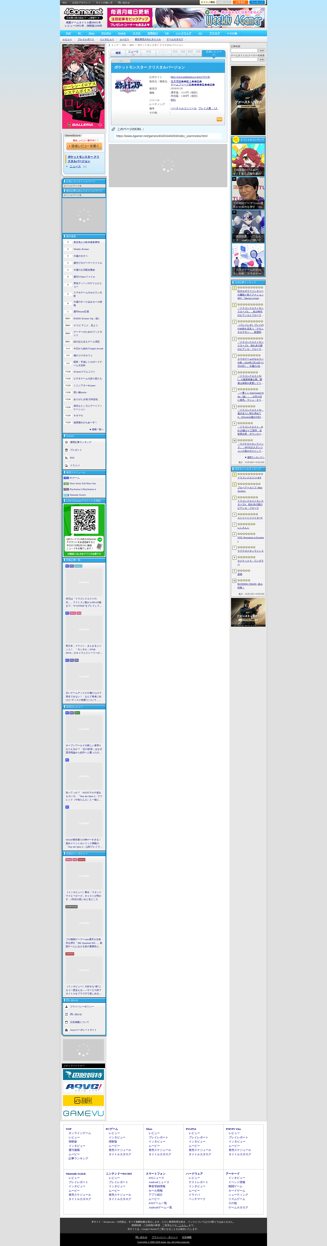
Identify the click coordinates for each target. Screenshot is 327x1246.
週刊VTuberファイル (84, 276)
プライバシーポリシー (82, 1006)
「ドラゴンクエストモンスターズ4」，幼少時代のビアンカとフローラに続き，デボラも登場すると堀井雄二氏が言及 (250, 312)
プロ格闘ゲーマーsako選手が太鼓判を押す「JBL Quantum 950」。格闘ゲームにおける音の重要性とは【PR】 (84, 943)
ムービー (124, 39)
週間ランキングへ (255, 457)
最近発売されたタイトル (148, 39)
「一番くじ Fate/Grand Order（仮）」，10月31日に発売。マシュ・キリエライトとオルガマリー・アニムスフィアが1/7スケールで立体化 (250, 396)
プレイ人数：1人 (208, 108)
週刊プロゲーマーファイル (88, 263)
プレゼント (76, 449)
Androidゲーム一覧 (160, 1207)
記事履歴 (240, 2)
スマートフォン (155, 1173)
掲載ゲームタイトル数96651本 (83, 22)
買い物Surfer (80, 392)
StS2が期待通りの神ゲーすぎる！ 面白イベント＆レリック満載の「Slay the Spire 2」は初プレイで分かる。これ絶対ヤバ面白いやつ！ (84, 843)
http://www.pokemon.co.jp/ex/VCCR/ (190, 76)
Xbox (91, 33)
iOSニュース (156, 1177)
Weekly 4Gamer (81, 249)
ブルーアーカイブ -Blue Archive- (249, 489)
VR (167, 33)
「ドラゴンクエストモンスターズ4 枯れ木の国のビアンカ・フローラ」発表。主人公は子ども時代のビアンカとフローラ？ (250, 346)
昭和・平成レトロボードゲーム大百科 (88, 364)
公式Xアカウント (81, 2)
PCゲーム (75, 477)
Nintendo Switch (78, 495)
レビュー (67, 39)
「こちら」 (183, 1225)
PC (79, 33)
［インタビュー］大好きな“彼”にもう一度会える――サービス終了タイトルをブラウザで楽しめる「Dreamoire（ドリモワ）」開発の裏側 (84, 990)
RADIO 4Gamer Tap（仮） (87, 318)
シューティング (238, 1194)
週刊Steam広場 (81, 311)
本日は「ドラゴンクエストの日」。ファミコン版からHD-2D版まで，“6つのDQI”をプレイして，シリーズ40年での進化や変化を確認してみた (84, 602)
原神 (239, 574)
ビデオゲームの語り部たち (88, 378)
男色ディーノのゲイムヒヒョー (88, 285)
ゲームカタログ (175, 39)
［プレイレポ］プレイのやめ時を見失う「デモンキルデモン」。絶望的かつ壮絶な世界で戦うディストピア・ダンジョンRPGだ (250, 329)
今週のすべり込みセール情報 (88, 303)
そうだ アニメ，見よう (86, 325)
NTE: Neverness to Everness (250, 539)
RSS (65, 2)
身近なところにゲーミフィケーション (88, 407)
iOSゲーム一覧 (158, 1203)
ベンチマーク (197, 1199)
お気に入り (224, 2)
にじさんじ (243, 527)
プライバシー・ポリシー (165, 1237)
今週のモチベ (81, 256)
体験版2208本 (94, 25)
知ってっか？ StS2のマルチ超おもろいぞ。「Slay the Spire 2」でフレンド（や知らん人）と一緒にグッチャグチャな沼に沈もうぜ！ (84, 796)
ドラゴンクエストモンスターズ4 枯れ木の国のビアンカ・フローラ (250, 504)
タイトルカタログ (120, 1154)
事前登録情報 (157, 1186)
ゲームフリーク (180, 84)
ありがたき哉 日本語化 (86, 399)
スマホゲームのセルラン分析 (88, 294)
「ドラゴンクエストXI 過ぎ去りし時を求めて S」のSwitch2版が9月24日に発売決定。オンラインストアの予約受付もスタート (250, 414)
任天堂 (175, 81)
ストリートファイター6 (250, 517)
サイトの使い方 (104, 2)
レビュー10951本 (74, 25)
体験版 (73, 1141)
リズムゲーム (236, 1199)
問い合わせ (124, 2)
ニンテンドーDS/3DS (119, 1173)
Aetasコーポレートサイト (83, 1029)
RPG (173, 99)
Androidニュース (159, 1182)
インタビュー (107, 39)
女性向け (153, 33)
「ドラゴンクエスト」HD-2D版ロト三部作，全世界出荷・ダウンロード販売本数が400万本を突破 (250, 430)
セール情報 (156, 1190)
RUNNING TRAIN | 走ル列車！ (250, 586)
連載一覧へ (98, 429)
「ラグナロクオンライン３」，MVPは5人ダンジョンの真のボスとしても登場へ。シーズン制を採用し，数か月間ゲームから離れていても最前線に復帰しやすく (250, 447)
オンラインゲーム (80, 1133)
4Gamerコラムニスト (84, 371)
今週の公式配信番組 (84, 269)
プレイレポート (86, 39)
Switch (122, 33)
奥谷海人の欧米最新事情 (87, 242)
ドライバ (75, 465)
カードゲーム (236, 1190)
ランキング (257, 2)
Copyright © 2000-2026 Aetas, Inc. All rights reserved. (163, 1242)
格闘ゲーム (235, 1186)
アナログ (214, 33)
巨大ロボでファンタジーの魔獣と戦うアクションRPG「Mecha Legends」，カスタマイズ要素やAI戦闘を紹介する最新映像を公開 (250, 295)
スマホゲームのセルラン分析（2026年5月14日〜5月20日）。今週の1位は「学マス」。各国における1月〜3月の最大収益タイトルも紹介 (250, 363)
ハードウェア (183, 33)
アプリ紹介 (156, 1194)
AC (200, 33)
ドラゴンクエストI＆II (249, 477)
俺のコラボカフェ (83, 355)
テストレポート (198, 1182)
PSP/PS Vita (233, 1129)
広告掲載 (187, 1237)
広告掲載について (79, 1022)
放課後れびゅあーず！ (85, 422)
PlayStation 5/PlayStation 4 (83, 489)
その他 (232, 1203)
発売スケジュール (120, 1150)
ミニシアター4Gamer (84, 385)
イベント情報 (236, 1182)
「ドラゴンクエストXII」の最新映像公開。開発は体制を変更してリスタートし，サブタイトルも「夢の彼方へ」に (250, 380)
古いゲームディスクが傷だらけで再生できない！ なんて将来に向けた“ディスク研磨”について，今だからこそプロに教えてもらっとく (83, 697)
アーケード (233, 1173)
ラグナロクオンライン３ (250, 551)
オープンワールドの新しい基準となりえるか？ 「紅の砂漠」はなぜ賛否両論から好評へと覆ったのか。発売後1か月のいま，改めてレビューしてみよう (84, 749)
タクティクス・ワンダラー (250, 562)
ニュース (75, 166)
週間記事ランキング (80, 442)
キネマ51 (78, 415)
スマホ (136, 33)
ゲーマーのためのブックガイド (88, 334)
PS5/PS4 (106, 33)
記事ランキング (78, 1158)
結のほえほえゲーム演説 (87, 341)
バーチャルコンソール (184, 108)
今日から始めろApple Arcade (88, 348)
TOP (68, 33)
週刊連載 (74, 1150)
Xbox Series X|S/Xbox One (83, 483)
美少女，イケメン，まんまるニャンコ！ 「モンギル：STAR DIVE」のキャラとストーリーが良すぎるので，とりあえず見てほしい (84, 649)
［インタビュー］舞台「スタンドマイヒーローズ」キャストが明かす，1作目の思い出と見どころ (83, 896)
